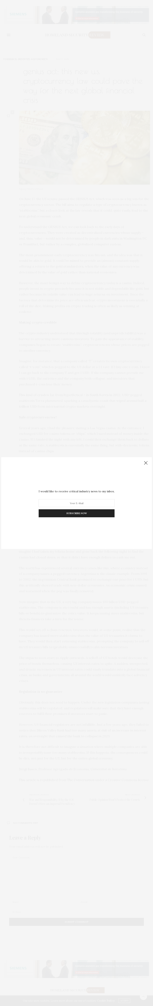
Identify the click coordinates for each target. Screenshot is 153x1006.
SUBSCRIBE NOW (76, 513)
